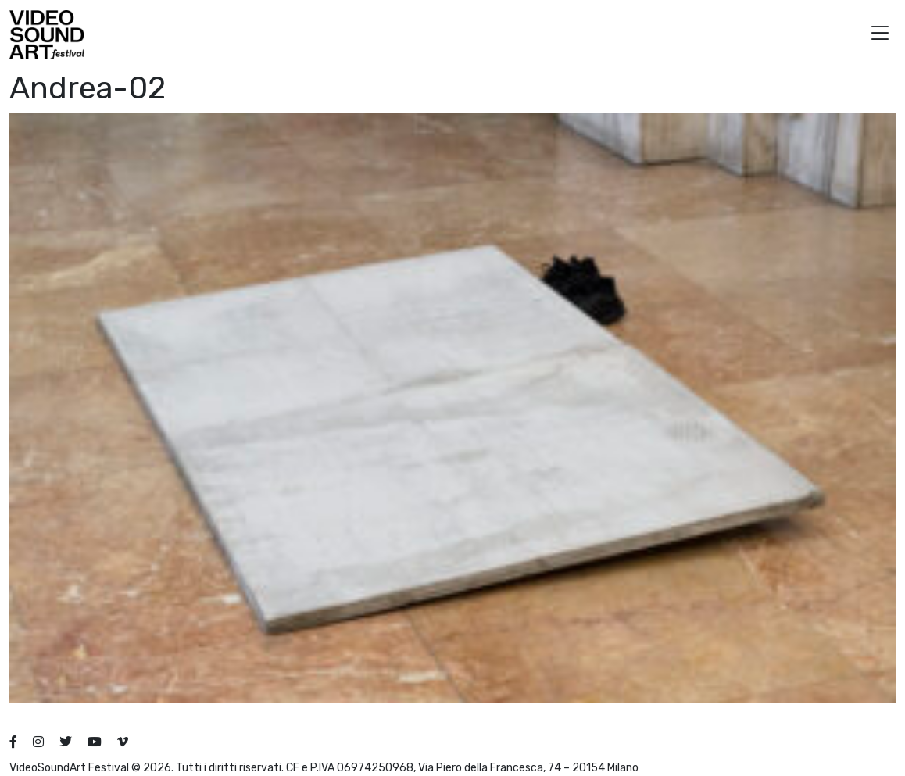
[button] (880, 35)
